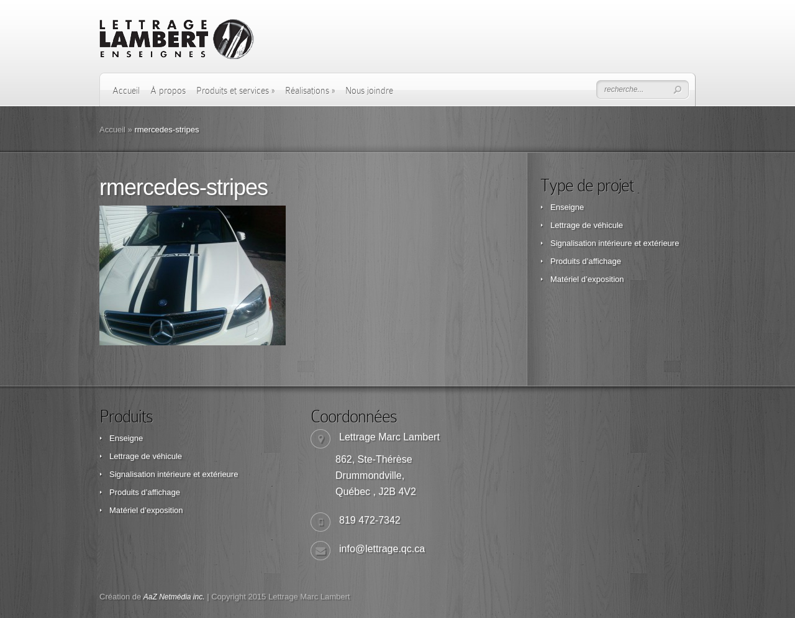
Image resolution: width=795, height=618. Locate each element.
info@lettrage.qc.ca (382, 548)
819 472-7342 (370, 520)
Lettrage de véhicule (586, 225)
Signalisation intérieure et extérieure (614, 243)
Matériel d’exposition (587, 279)
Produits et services (235, 91)
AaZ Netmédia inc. (174, 597)
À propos (168, 91)
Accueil (126, 91)
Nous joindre (369, 91)
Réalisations (310, 91)
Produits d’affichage (585, 261)
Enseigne (567, 207)
